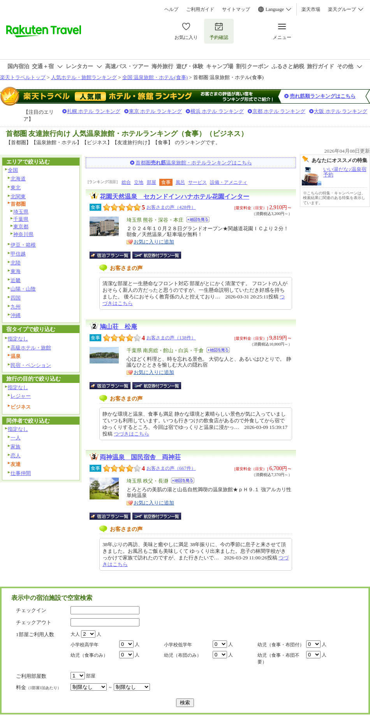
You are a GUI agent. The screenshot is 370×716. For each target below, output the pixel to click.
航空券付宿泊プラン (156, 255)
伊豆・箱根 (23, 245)
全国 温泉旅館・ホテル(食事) (155, 77)
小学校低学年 (178, 644)
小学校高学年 (84, 644)
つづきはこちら (131, 434)
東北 (16, 187)
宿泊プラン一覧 (114, 255)
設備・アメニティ (228, 182)
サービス (197, 182)
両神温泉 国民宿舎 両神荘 (140, 457)
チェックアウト (33, 622)
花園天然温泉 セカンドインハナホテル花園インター (174, 196)
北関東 (18, 196)
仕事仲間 (21, 473)
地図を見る (198, 219)
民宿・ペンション (31, 365)
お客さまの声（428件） (171, 207)
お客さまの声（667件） (171, 468)
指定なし (18, 339)
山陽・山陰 (23, 289)
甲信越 (18, 254)
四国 (16, 298)
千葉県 (20, 219)
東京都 (20, 226)
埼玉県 (20, 212)
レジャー (21, 396)
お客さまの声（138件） (171, 337)
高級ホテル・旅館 (31, 348)
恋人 (16, 456)
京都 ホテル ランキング (279, 111)
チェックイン (31, 610)
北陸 (16, 263)
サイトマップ (236, 9)
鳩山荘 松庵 (118, 326)
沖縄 (16, 315)
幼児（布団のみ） (182, 655)
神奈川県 (23, 234)
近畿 (16, 280)
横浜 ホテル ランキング (217, 111)
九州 (16, 307)
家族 (16, 447)
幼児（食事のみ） (89, 655)
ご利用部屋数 (31, 676)
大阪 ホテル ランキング (340, 111)
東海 (16, 271)
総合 (126, 182)
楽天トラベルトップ (23, 77)
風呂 (180, 182)
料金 (38, 687)
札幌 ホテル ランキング (93, 111)
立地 (138, 182)
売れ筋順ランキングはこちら (323, 96)
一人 (16, 438)
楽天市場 (310, 9)
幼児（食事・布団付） (280, 644)
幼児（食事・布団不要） (278, 659)
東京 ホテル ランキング (155, 111)
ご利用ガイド (200, 9)
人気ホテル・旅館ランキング (84, 77)
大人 (75, 634)
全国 (13, 170)
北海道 (18, 179)
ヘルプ (171, 9)
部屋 (151, 182)
